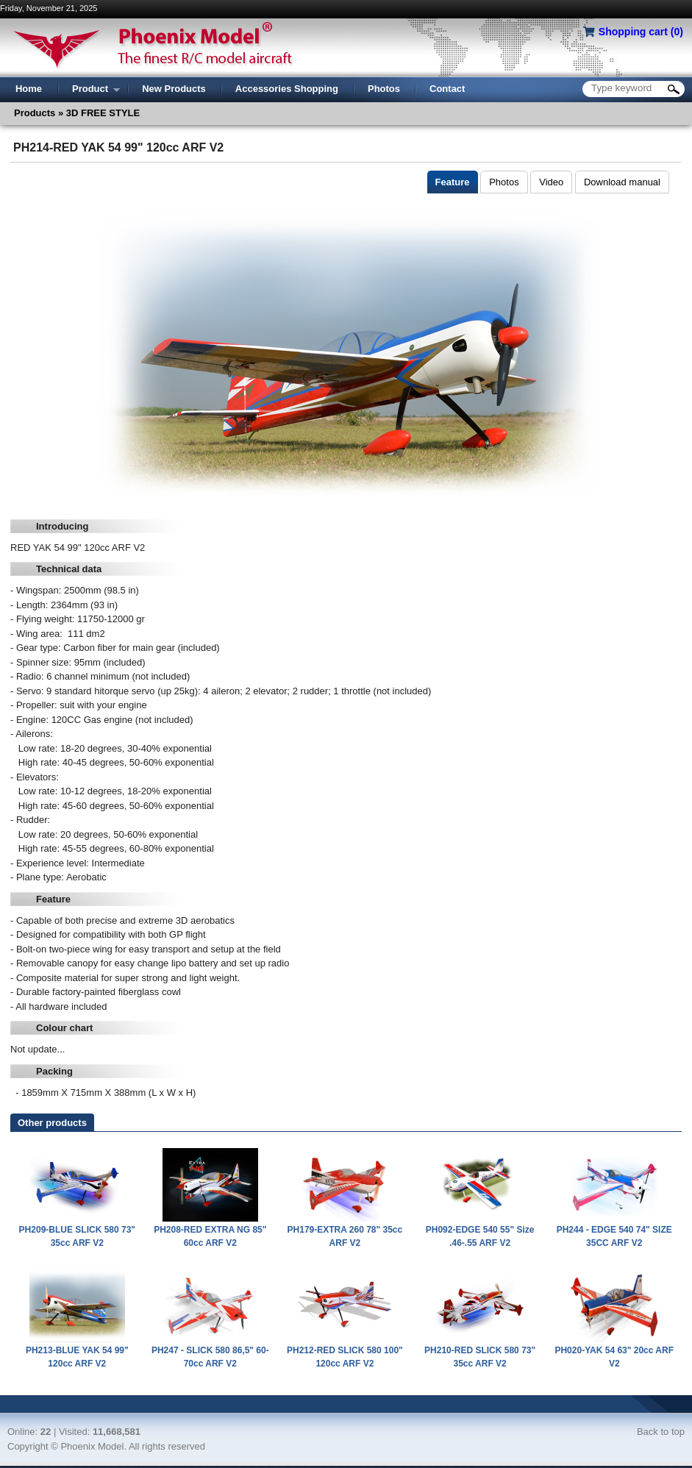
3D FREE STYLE (101, 112)
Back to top (661, 1431)
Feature (452, 182)
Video (551, 182)
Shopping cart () (641, 32)
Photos (503, 182)
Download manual (622, 182)
